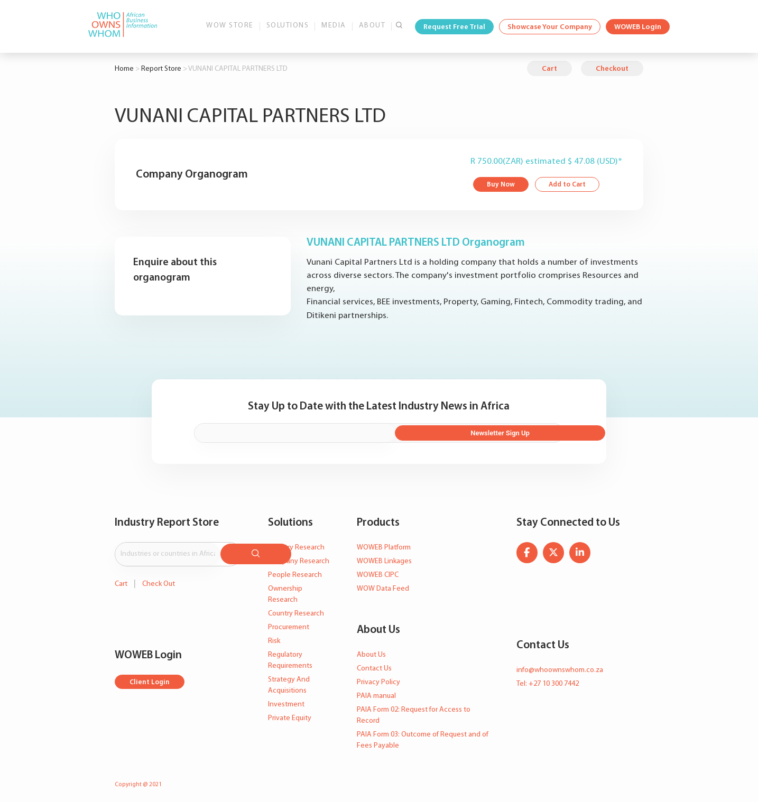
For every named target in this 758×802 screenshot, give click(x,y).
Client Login (150, 676)
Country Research (296, 610)
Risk (274, 637)
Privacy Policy (378, 679)
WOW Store (230, 26)
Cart (549, 69)
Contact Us (374, 665)
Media (333, 26)
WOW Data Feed (383, 585)
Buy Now (501, 185)
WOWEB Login (637, 27)
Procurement (288, 624)
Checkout (612, 69)
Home (124, 69)
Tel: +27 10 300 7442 (547, 680)
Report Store (161, 69)
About (372, 26)
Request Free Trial (454, 27)
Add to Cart (570, 185)
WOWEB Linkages (384, 558)
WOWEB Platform (384, 544)
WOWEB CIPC (378, 571)
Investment (286, 701)
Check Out (158, 577)
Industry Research (296, 544)
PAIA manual (376, 692)
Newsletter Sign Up (506, 430)
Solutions (287, 26)
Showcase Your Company (549, 27)
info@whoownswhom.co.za (559, 666)
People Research (295, 571)
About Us (371, 651)
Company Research (298, 558)
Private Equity (289, 715)
